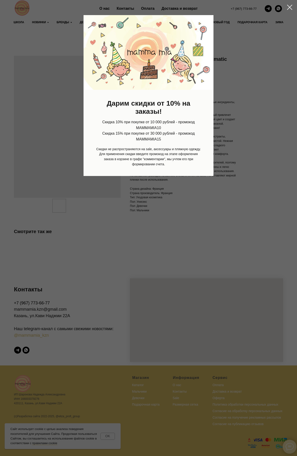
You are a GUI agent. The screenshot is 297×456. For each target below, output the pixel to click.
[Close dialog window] (290, 7)
